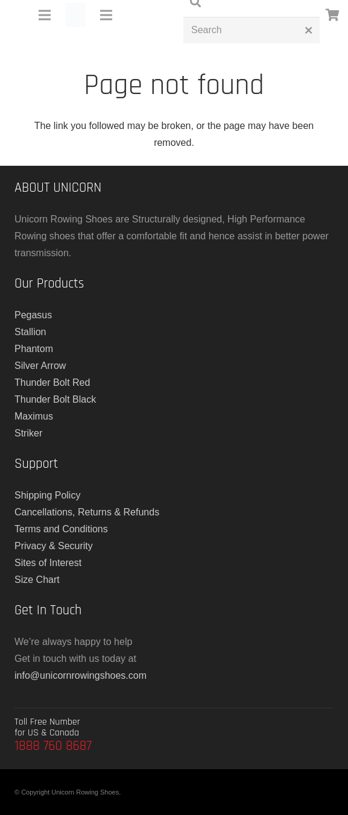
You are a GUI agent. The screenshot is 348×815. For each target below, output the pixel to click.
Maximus (33, 416)
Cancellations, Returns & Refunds (86, 512)
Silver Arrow (40, 365)
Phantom (33, 349)
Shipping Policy (47, 495)
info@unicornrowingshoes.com (80, 675)
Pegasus (33, 315)
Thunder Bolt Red (52, 382)
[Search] (251, 30)
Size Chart (37, 579)
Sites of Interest (47, 563)
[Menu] (45, 15)
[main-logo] (75, 15)
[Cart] (333, 15)
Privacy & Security (53, 546)
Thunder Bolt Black (55, 399)
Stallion (30, 332)
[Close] (309, 30)
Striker (28, 433)
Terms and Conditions (61, 529)
